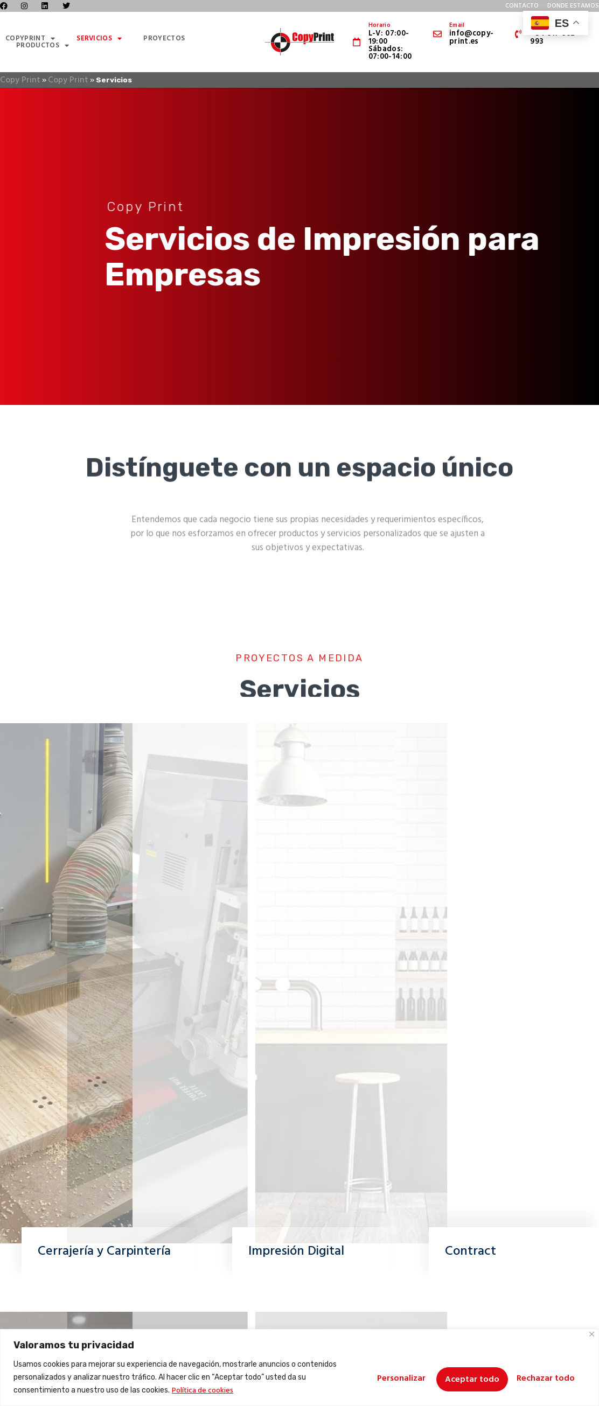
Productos (42, 45)
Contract (470, 1251)
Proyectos (164, 38)
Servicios (99, 38)
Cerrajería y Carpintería (104, 1251)
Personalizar (373, 1377)
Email (457, 25)
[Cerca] (591, 1334)
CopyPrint (30, 38)
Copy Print (20, 80)
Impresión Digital (296, 1251)
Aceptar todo (545, 1377)
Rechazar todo (457, 1377)
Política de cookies (222, 1390)
